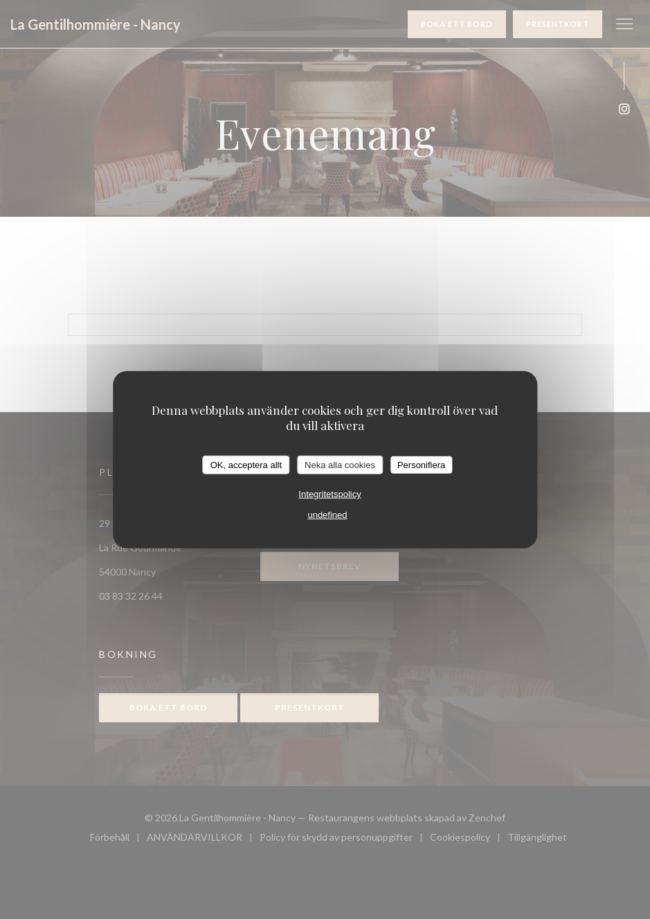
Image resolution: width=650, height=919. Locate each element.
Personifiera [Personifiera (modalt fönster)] (421, 464)
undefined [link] (327, 515)
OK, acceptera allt (246, 464)
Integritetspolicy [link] (329, 494)
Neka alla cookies (340, 464)
